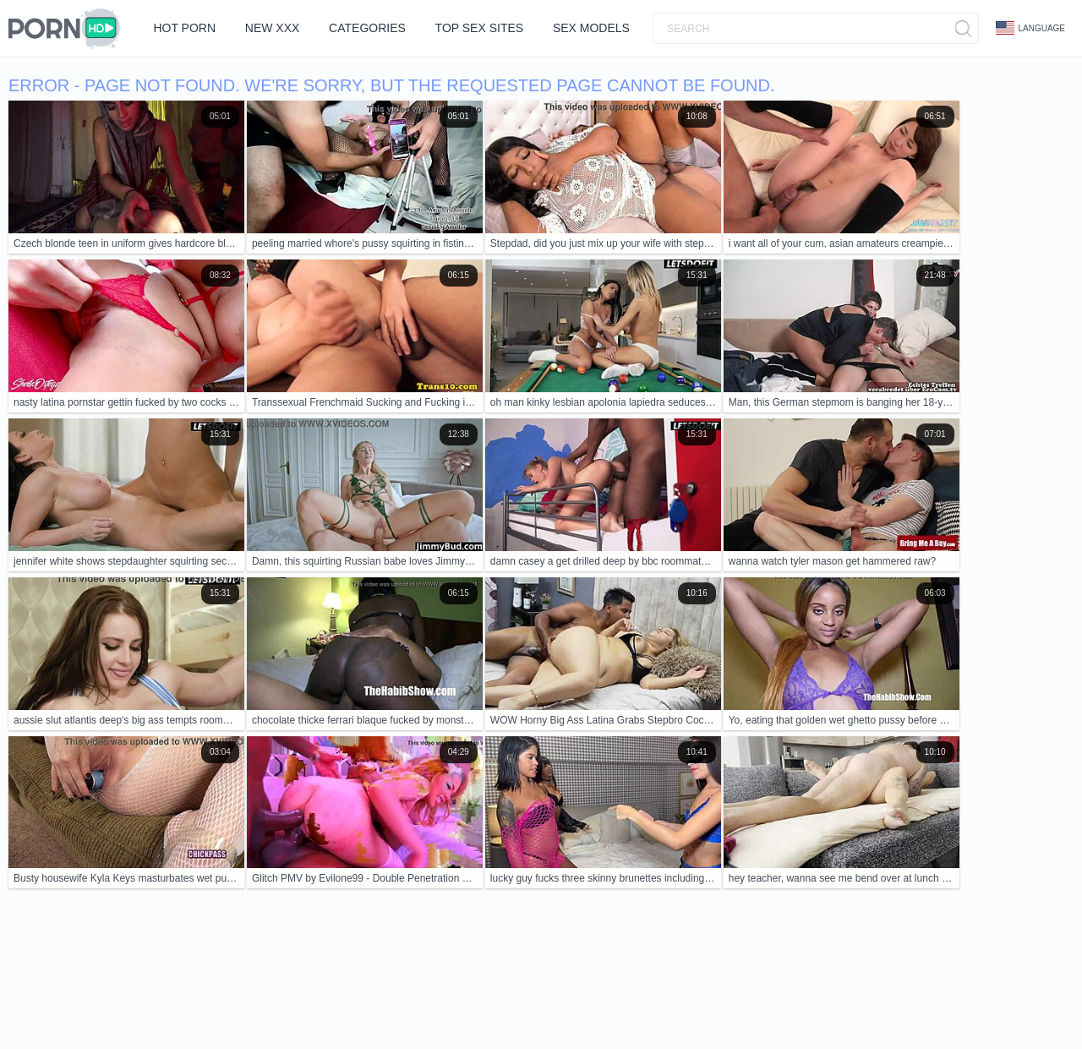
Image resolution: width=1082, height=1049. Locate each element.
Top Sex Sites (483, 28)
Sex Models (596, 28)
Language (1030, 28)
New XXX (274, 28)
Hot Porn (185, 28)
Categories (369, 28)
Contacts (167, 984)
